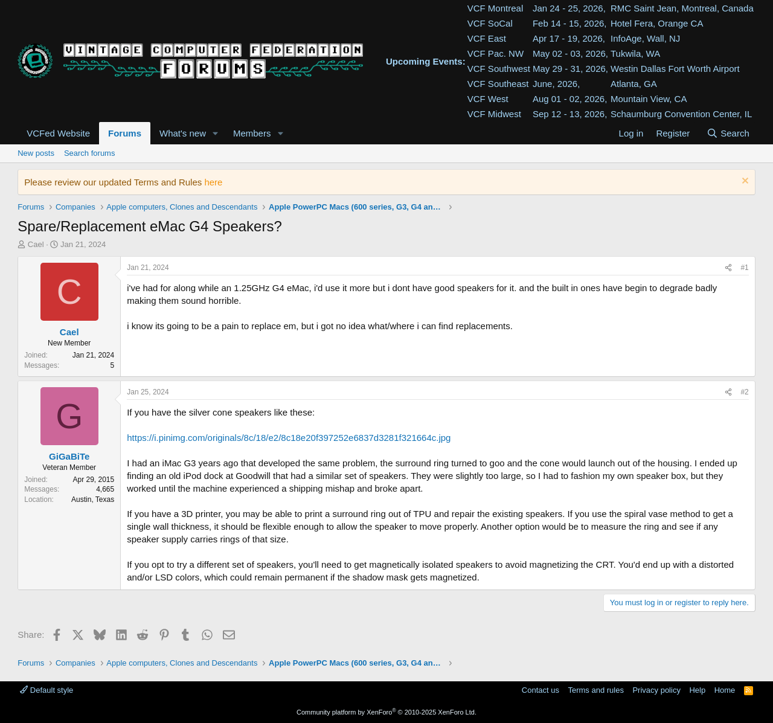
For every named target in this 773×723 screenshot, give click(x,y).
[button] (215, 133)
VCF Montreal (495, 8)
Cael (36, 244)
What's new (182, 133)
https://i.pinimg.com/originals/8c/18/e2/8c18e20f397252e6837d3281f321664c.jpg (289, 437)
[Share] (728, 268)
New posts (36, 153)
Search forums (89, 153)
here (213, 182)
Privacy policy (656, 690)
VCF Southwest (498, 68)
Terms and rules (595, 690)
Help (697, 690)
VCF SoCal (490, 23)
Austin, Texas (92, 499)
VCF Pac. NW (495, 53)
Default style (46, 690)
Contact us (540, 690)
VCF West (487, 99)
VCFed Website (58, 133)
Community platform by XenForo (386, 712)
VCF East (486, 38)
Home (725, 690)
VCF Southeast (498, 84)
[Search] (728, 133)
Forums (124, 133)
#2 (744, 392)
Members (252, 133)
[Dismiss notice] (744, 182)
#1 (744, 267)
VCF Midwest (494, 114)
